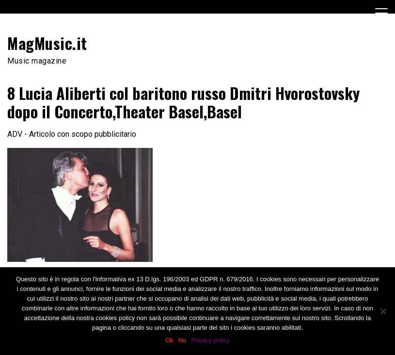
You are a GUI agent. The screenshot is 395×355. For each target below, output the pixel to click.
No (182, 340)
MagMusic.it (47, 43)
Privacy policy (210, 340)
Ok (169, 340)
